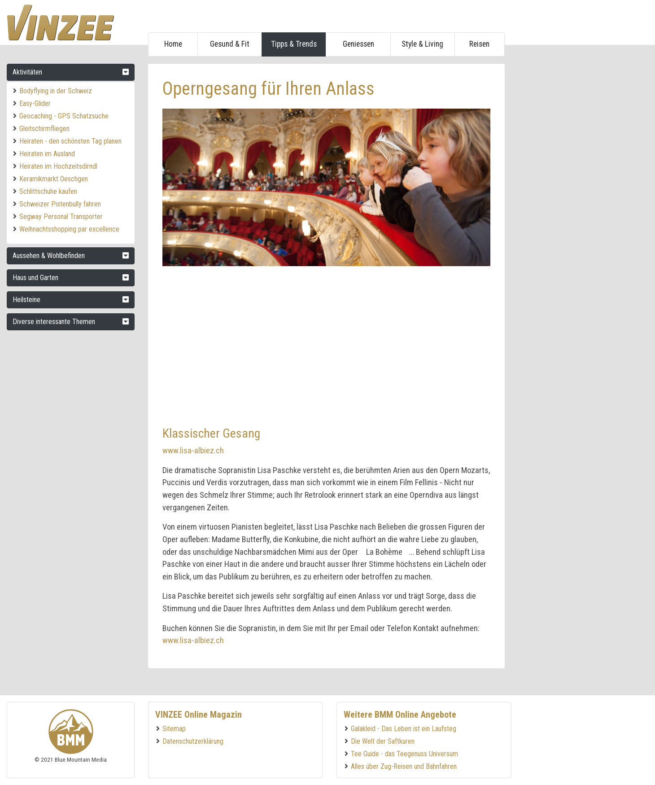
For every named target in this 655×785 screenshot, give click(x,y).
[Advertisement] (581, 198)
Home (173, 43)
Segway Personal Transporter (61, 216)
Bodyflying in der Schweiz (55, 91)
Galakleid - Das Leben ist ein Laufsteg (403, 728)
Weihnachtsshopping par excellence (69, 229)
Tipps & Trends (294, 43)
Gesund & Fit (229, 43)
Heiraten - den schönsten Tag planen (70, 141)
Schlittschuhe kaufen (48, 191)
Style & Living (422, 43)
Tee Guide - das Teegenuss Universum (404, 754)
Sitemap (174, 728)
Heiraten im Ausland (47, 153)
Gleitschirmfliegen (44, 128)
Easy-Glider (35, 103)
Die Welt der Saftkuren (383, 741)
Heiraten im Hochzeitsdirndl (58, 166)
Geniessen (358, 43)
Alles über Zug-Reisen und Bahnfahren (404, 766)
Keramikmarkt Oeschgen (53, 179)
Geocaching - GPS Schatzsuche (64, 116)
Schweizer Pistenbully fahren (60, 204)
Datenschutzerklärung (192, 741)
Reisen (479, 43)
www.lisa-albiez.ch (193, 450)
